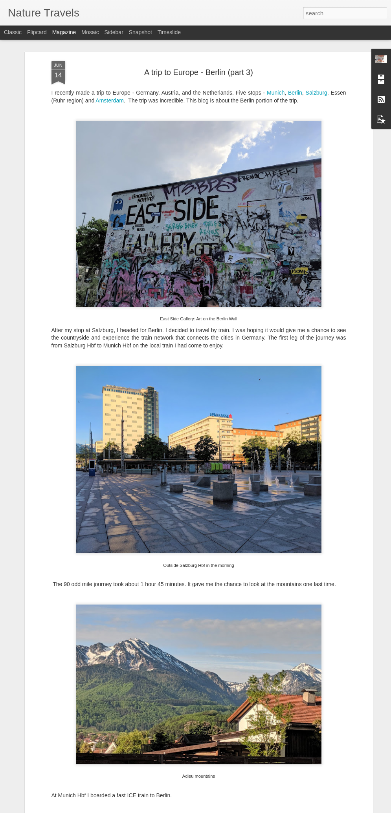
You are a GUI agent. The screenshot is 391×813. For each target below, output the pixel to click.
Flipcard (37, 32)
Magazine (64, 32)
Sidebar (114, 32)
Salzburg (316, 93)
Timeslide (169, 32)
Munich (276, 93)
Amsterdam (109, 100)
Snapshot (140, 32)
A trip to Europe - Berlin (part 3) (198, 72)
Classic (13, 32)
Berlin (295, 93)
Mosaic (90, 32)
